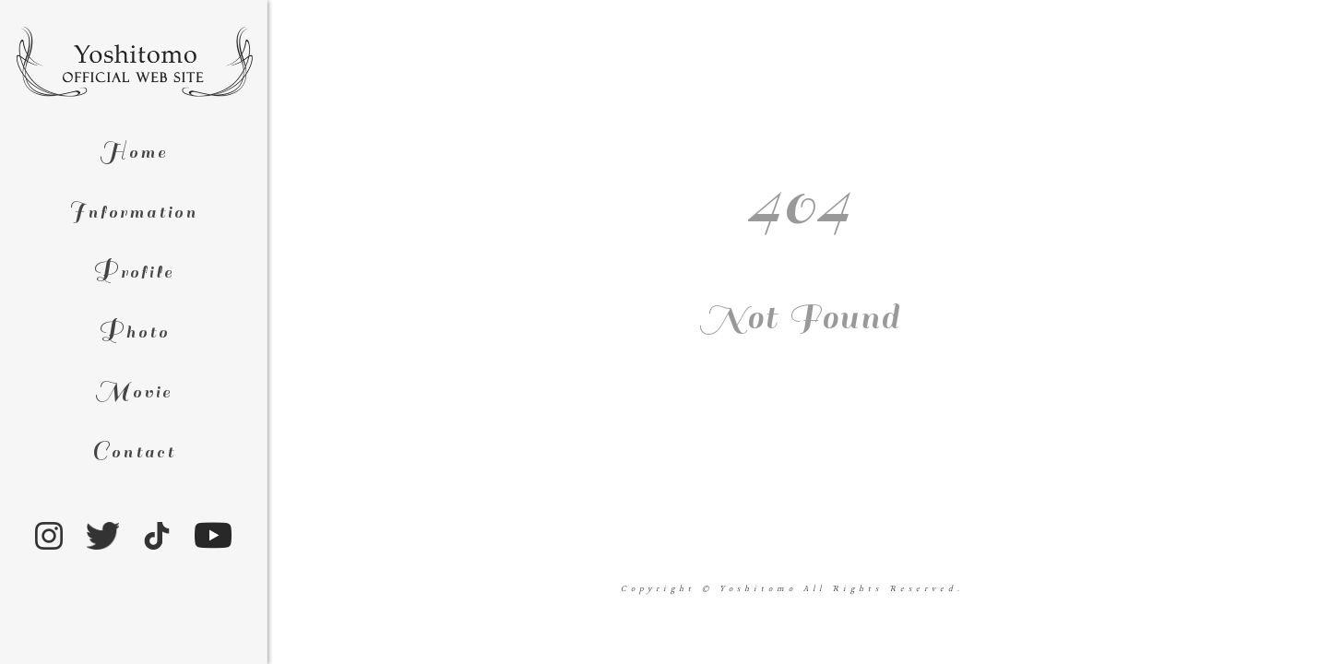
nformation (133, 212)
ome (134, 152)
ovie (133, 392)
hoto (134, 332)
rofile (133, 272)
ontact (133, 452)
